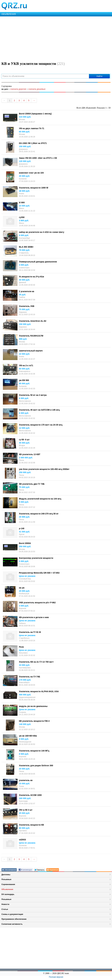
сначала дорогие (18, 89)
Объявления (7, 889)
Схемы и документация (12, 914)
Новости (5, 904)
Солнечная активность (12, 924)
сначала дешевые (36, 89)
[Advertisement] (56, 38)
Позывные (6, 879)
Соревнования (8, 884)
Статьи (4, 909)
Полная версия (56, 977)
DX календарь (7, 894)
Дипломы (5, 874)
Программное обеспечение (13, 919)
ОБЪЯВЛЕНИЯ (8, 14)
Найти (99, 76)
